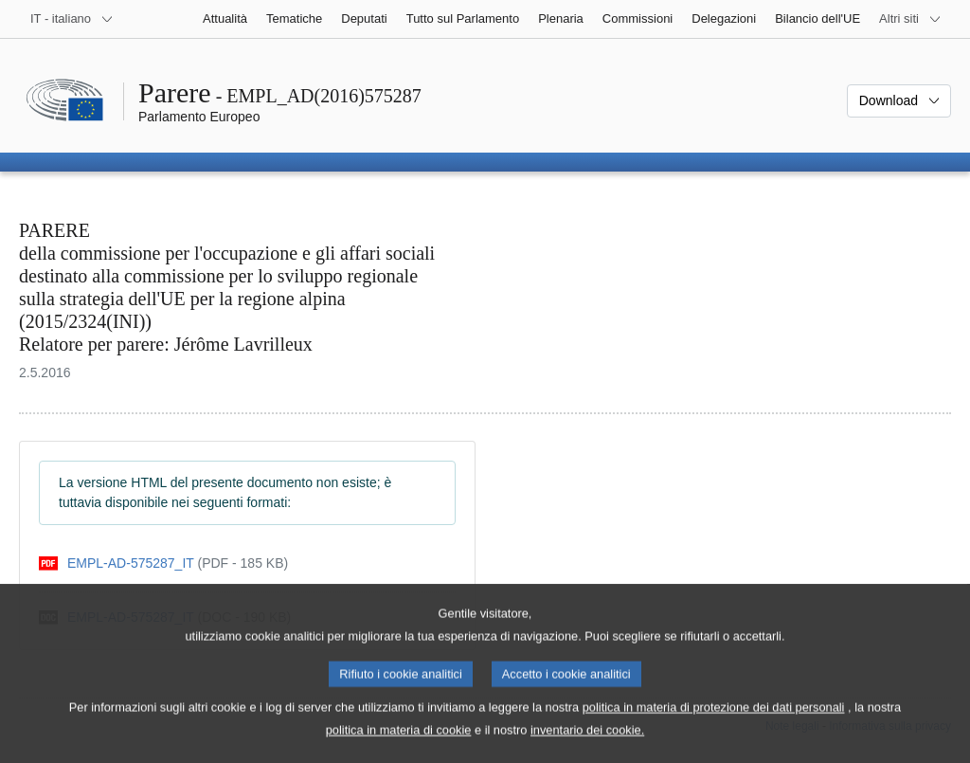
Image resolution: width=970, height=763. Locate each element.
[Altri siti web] (910, 19)
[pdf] (163, 563)
